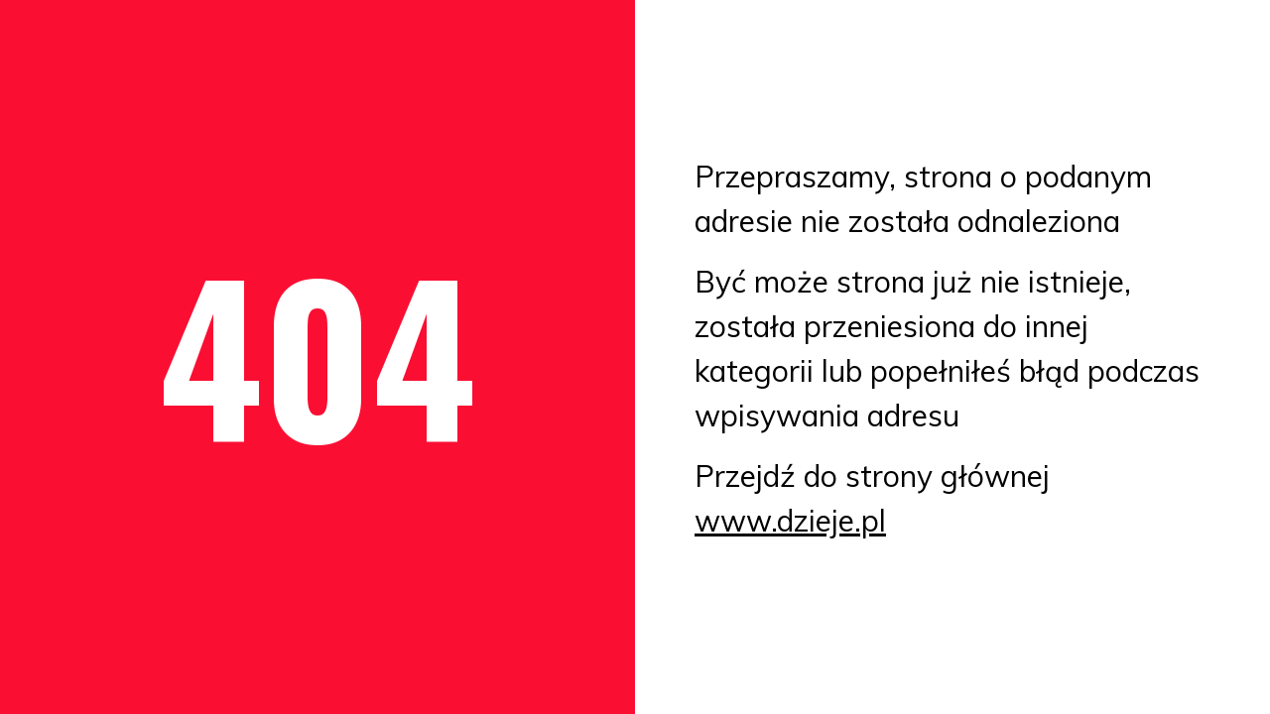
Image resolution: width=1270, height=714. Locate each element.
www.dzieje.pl (790, 520)
